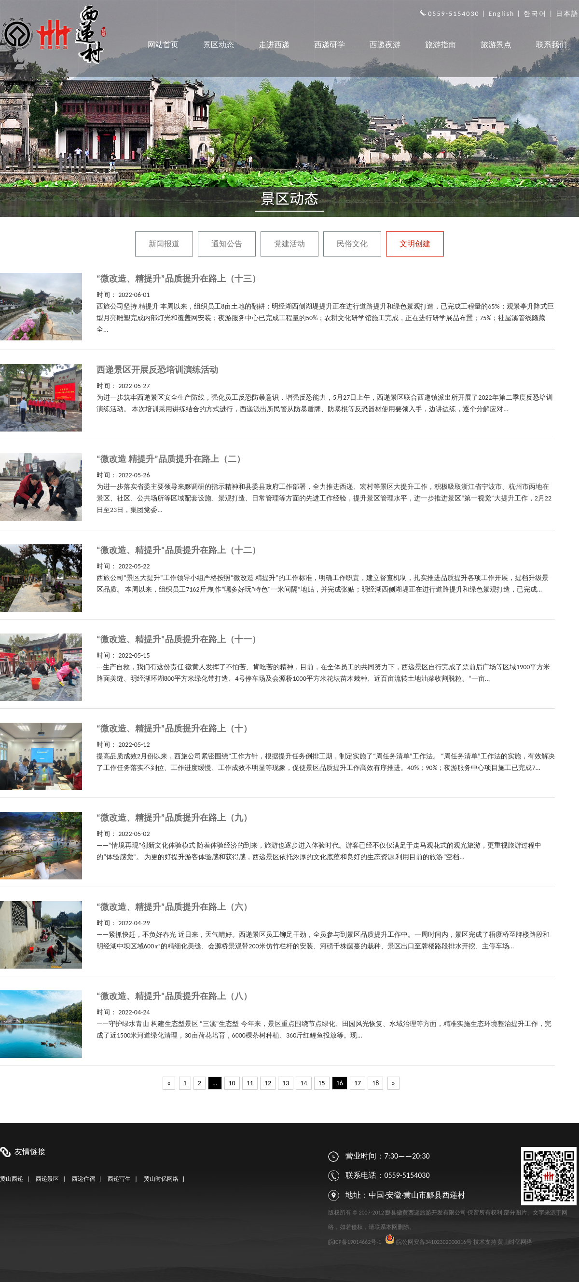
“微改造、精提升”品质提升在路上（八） (174, 996)
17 (357, 1083)
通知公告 (226, 243)
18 (375, 1083)
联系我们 (551, 44)
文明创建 (415, 243)
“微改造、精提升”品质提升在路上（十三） (178, 278)
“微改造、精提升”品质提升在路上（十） (174, 728)
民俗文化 (352, 243)
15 (321, 1083)
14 (303, 1083)
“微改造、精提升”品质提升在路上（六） (174, 907)
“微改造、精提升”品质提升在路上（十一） (178, 639)
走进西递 (274, 44)
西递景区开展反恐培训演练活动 (157, 369)
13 (285, 1083)
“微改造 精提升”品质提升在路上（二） (170, 459)
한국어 (535, 14)
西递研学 (329, 44)
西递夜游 (385, 44)
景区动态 (218, 44)
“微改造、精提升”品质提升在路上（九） (174, 817)
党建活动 (289, 243)
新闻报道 (164, 243)
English (501, 14)
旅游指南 (440, 44)
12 (267, 1083)
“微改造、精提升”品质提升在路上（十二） (178, 550)
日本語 (567, 14)
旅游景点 (496, 44)
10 (232, 1083)
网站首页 (163, 44)
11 (250, 1083)
